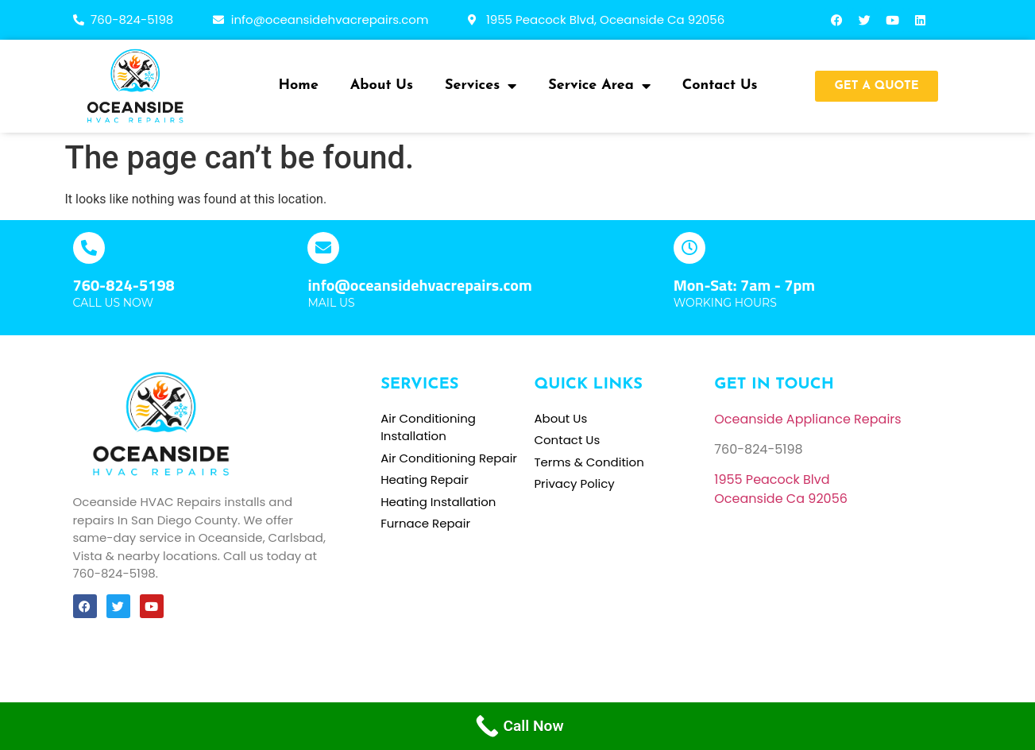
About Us (381, 85)
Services (480, 86)
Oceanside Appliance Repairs (807, 419)
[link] (771, 479)
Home (299, 85)
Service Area (599, 86)
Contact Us (720, 85)
